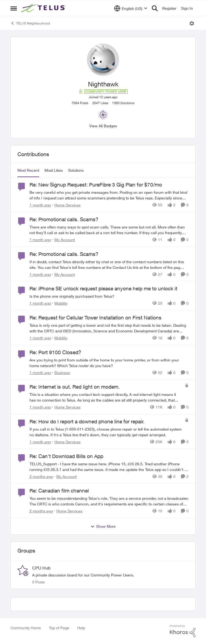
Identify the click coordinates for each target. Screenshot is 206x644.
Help (81, 627)
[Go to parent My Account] (63, 239)
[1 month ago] (40, 205)
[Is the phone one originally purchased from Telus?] (109, 296)
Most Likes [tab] (54, 170)
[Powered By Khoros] (183, 631)
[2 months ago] (41, 476)
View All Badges (103, 126)
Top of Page (59, 627)
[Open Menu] (192, 23)
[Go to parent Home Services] (66, 205)
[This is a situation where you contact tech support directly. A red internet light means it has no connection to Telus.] (106, 397)
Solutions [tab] (76, 170)
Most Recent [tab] (28, 170)
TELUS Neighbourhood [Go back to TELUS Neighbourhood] (30, 23)
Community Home (25, 627)
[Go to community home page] (44, 8)
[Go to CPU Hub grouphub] (22, 570)
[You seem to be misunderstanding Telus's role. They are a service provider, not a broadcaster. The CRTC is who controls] (109, 501)
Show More (103, 526)
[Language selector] (131, 8)
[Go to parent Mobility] (59, 303)
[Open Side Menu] (14, 8)
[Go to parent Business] (61, 372)
